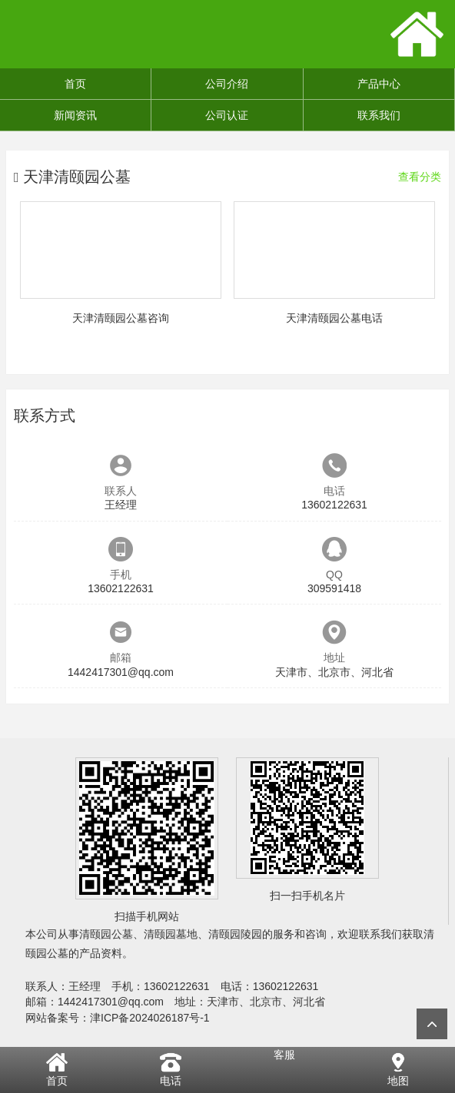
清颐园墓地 (171, 934)
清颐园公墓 (106, 934)
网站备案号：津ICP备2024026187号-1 (117, 1018)
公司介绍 (226, 84)
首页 (75, 84)
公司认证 (226, 115)
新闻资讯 (75, 115)
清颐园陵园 (235, 934)
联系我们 (378, 115)
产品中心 (378, 84)
